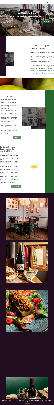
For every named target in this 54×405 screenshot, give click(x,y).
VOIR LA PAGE (15, 186)
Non (28, 403)
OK (25, 403)
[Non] (52, 402)
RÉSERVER (45, 21)
